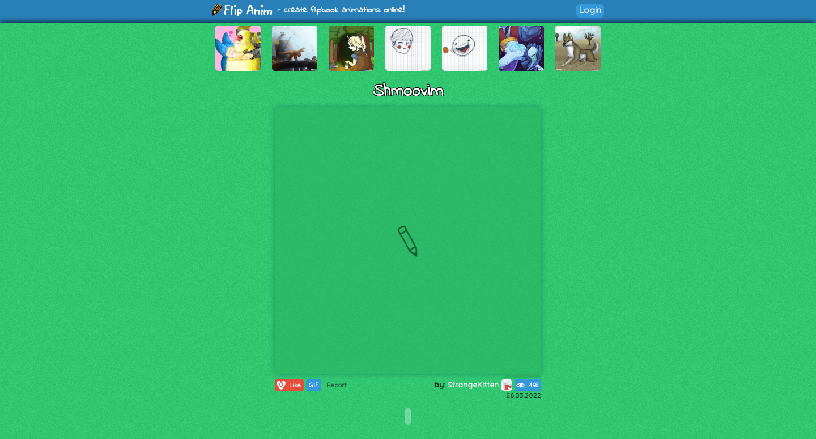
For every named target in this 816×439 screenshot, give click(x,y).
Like (288, 385)
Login (590, 10)
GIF (313, 385)
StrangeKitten (480, 384)
